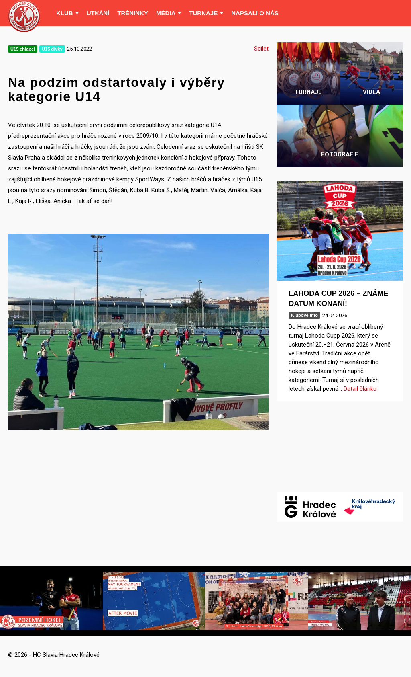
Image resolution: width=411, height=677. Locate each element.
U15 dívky (52, 49)
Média (165, 13)
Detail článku (360, 388)
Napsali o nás (255, 13)
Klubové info (304, 315)
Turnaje (203, 13)
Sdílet (261, 48)
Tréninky (132, 13)
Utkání (98, 13)
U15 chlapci (22, 49)
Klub (64, 13)
